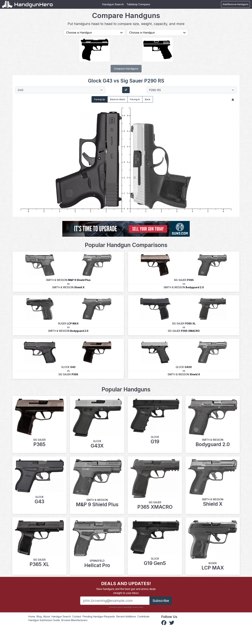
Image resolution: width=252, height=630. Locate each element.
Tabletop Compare (138, 4)
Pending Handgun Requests (99, 616)
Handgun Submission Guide (44, 620)
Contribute (143, 616)
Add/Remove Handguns (235, 4)
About (46, 616)
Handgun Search (113, 4)
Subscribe (160, 601)
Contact (76, 616)
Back (147, 99)
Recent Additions (126, 616)
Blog (39, 616)
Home (31, 616)
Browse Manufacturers (74, 620)
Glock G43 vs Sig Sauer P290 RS (126, 81)
